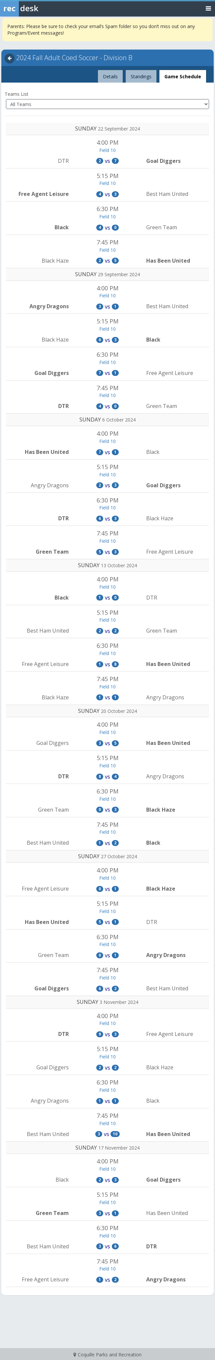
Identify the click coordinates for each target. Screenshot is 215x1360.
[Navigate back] (10, 58)
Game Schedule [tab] (182, 76)
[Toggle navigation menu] (208, 8)
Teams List (16, 94)
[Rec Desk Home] (36, 8)
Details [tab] (110, 75)
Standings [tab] (141, 76)
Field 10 (107, 150)
